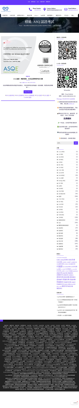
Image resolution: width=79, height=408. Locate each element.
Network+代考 (56, 355)
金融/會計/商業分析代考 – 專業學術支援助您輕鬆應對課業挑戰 (29, 389)
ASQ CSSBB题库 (25, 348)
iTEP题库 (48, 353)
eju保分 (60, 185)
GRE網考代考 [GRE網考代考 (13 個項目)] (74, 262)
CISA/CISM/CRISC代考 (38, 327)
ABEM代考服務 (49, 365)
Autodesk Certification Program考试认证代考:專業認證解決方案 (53, 376)
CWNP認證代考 (32, 345)
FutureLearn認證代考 (48, 361)
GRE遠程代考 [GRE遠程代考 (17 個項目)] (71, 264)
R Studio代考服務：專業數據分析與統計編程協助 (65, 387)
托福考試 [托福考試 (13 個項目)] (66, 284)
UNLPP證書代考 (66, 330)
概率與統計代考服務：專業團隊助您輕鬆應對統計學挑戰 (41, 384)
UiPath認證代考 (74, 334)
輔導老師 (33, 1)
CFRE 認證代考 (19, 362)
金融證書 (61, 246)
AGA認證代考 (73, 361)
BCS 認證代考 (65, 364)
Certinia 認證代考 (48, 362)
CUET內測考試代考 (39, 347)
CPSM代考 (8, 356)
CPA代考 (58, 331)
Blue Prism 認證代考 (8, 364)
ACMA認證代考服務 (62, 367)
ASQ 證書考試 (20, 95)
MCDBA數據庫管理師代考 (42, 333)
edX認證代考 (65, 361)
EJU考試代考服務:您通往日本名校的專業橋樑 (64, 375)
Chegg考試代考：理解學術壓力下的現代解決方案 (41, 375)
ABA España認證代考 (17, 359)
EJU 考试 (61, 183)
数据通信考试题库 (71, 348)
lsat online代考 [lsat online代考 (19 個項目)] (67, 266)
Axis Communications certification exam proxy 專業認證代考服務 (30, 365)
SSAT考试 (61, 212)
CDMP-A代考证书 (34, 355)
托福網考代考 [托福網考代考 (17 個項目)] (60, 284)
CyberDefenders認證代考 (69, 337)
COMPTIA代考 (29, 328)
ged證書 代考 (52, 333)
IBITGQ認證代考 (30, 342)
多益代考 (29, 15)
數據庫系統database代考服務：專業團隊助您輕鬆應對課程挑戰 (36, 381)
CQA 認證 (39, 95)
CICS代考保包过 (44, 356)
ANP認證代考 (7, 361)
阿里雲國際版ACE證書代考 (70, 336)
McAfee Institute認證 (49, 342)
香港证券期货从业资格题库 (71, 350)
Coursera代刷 (36, 356)
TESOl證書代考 (50, 330)
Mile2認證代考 (43, 341)
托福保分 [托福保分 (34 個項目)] (60, 282)
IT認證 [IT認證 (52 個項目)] (60, 266)
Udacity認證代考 (38, 361)
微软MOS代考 (56, 327)
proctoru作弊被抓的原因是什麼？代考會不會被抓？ (67, 301)
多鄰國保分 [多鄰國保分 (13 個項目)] (71, 275)
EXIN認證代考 (74, 341)
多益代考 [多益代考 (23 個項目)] (59, 273)
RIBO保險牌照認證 (7, 336)
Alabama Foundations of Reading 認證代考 (33, 362)
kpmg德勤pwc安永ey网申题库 (57, 350)
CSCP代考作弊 (70, 356)
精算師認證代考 (31, 333)
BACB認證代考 (72, 364)
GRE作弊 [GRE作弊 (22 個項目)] (59, 262)
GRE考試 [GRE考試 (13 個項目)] (66, 264)
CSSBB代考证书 (11, 355)
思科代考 (5, 327)
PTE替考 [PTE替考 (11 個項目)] (66, 271)
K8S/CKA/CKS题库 (22, 350)
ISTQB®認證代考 (50, 359)
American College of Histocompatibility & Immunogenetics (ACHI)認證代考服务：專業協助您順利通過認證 (51, 369)
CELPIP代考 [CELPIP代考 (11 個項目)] (59, 257)
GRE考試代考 (62, 193)
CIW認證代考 (6, 331)
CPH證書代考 (31, 336)
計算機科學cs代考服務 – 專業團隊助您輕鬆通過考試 (39, 379)
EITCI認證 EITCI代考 (23, 339)
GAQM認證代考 (21, 344)
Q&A (38, 1)
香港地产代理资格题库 (35, 351)
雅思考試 (61, 249)
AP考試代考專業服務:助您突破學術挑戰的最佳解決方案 (64, 372)
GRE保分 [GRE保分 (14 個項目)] (64, 262)
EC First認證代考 (24, 345)
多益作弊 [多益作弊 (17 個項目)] (64, 273)
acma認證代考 (67, 333)
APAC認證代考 (57, 361)
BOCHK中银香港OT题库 (23, 351)
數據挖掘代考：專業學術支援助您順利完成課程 (38, 386)
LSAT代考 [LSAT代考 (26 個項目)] (74, 266)
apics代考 (75, 331)
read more (28, 92)
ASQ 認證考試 (10, 95)
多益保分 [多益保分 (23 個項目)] (70, 273)
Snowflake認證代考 (63, 358)
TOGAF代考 (7, 328)
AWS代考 (63, 327)
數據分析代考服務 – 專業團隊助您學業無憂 (65, 384)
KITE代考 (21, 337)
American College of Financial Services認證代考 (15, 369)
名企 (60, 222)
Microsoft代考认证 (53, 358)
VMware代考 (65, 328)
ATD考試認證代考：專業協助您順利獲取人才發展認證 (55, 373)
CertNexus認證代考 (12, 342)
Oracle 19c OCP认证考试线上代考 (23, 353)
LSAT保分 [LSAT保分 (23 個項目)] (68, 269)
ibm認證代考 (52, 331)
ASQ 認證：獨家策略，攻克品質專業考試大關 (28, 79)
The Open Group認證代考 (59, 344)
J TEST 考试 (61, 199)
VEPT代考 (15, 337)
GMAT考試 (61, 191)
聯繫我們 (48, 1)
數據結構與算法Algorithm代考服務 (13, 381)
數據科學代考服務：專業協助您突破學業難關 (15, 384)
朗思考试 (61, 235)
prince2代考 (14, 328)
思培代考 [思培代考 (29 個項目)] (60, 277)
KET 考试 (61, 201)
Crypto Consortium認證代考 (10, 344)
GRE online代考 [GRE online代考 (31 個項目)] (62, 260)
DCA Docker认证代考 (17, 358)
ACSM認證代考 (8, 370)
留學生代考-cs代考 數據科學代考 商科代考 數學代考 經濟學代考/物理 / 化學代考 (23, 378)
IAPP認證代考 (49, 339)
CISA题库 (14, 350)
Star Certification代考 (71, 344)
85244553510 (66, 99)
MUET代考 (32, 358)
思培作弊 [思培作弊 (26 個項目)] (66, 277)
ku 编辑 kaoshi (24, 82)
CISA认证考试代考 (58, 351)
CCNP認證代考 (29, 334)
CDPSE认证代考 (63, 353)
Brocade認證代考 (70, 362)
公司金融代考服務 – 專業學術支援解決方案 (55, 389)
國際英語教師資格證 (64, 225)
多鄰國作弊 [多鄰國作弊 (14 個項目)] (65, 275)
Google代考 (38, 337)
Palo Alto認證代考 (9, 347)
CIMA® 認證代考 (10, 362)
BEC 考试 (61, 164)
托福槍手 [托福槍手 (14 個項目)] (73, 282)
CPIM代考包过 (42, 355)
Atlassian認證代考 (19, 367)
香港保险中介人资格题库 (10, 351)
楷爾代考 (75, 327)
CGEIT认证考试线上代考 (47, 351)
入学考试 (61, 217)
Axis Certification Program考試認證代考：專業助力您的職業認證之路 (59, 378)
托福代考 (4, 15)
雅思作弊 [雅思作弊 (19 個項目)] (70, 286)
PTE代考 (61, 207)
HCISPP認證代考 (58, 337)
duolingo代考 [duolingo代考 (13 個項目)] (64, 257)
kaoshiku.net (71, 103)
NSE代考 (30, 356)
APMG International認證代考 (63, 341)
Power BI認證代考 (53, 356)
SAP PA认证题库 (62, 348)
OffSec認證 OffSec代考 (12, 339)
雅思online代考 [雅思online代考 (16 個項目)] (71, 284)
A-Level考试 (61, 151)
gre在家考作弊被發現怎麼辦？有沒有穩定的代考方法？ (67, 306)
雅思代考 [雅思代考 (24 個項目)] (65, 286)
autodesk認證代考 (14, 331)
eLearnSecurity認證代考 (59, 339)
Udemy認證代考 (30, 361)
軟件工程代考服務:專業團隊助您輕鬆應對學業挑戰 (63, 383)
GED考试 (61, 188)
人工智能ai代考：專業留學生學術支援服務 (41, 383)
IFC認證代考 (23, 336)
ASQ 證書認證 (30, 95)
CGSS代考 (62, 355)
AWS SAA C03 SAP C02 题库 (37, 348)
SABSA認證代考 (51, 341)
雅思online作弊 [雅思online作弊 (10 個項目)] (59, 286)
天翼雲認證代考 (61, 347)
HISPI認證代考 (21, 342)
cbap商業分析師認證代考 (57, 336)
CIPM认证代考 (7, 358)
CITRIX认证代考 (50, 328)
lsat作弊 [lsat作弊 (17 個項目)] (59, 269)
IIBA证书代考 (21, 328)
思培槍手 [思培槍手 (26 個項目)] (59, 279)
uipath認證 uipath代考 (21, 333)
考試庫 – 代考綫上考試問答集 (43, 372)
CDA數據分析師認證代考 (51, 347)
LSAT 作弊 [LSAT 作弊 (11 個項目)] (63, 269)
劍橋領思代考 (47, 336)
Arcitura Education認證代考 (9, 372)
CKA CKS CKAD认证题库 (51, 348)
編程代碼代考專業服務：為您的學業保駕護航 (62, 379)
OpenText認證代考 (69, 345)
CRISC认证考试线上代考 (9, 353)
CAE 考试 (61, 167)
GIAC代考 (69, 331)
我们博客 (74, 15)
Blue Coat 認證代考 (28, 364)
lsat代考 (43, 15)
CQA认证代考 (25, 355)
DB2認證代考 (60, 333)
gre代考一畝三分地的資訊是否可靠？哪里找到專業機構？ (67, 311)
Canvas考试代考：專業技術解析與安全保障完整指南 (17, 375)
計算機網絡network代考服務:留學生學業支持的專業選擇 (17, 383)
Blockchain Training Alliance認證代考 (63, 342)
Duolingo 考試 (62, 180)
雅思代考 (58, 15)
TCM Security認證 (40, 344)
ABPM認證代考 (71, 367)
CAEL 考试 (61, 170)
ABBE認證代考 (15, 361)
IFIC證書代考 (8, 337)
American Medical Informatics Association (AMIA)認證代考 (35, 370)
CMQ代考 (38, 358)
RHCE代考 (15, 327)
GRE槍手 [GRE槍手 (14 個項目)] (69, 262)
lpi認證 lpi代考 (12, 333)
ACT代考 (47, 325)
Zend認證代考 (5, 334)
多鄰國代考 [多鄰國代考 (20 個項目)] (60, 275)
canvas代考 (61, 172)
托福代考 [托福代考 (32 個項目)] (66, 279)
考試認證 (61, 238)
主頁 (29, 1)
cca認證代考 (30, 331)
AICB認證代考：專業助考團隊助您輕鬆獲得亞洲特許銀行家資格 (27, 373)
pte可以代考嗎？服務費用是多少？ (66, 296)
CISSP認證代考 (21, 334)
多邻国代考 (23, 325)
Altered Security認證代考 (47, 337)
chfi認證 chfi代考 (44, 334)
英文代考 (61, 241)
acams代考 (63, 331)
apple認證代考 (22, 331)
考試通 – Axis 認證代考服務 (65, 315)
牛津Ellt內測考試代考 (29, 347)
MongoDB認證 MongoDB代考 (56, 334)
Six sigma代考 (30, 330)
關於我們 (42, 1)
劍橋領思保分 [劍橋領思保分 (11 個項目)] (75, 271)
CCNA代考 (36, 334)
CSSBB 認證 (27, 97)
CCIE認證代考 (13, 334)
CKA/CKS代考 (28, 327)
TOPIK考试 (61, 214)
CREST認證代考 (69, 339)
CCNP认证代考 (55, 353)
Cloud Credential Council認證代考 (37, 339)
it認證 (60, 196)
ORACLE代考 (72, 328)
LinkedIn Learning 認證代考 (69, 359)
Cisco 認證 (61, 178)
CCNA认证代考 (36, 353)
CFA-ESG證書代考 (71, 347)
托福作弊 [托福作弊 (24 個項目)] (73, 279)
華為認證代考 (8, 348)
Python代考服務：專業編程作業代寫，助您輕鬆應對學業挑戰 (39, 387)
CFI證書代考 (74, 330)
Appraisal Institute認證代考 (69, 370)
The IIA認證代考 (49, 344)
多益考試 (61, 228)
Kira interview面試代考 (30, 337)
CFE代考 (19, 355)
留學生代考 (20, 15)
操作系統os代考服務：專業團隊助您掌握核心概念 (63, 381)
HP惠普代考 (36, 328)
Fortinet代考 (6, 330)
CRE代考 (68, 355)
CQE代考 (4, 355)
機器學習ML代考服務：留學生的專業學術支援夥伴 (14, 386)
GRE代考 (12, 15)
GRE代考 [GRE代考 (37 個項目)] (71, 260)
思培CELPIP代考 (39, 336)
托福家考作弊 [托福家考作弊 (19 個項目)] (67, 282)
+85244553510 (37, 10)
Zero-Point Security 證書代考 (12, 345)
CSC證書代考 (16, 336)
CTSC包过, (25, 358)
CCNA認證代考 (72, 358)
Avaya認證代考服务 (9, 367)
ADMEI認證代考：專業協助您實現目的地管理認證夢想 (25, 376)
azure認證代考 (37, 331)
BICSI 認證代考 (37, 364)
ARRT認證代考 (53, 370)
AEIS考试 (61, 159)
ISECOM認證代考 (30, 344)
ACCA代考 (35, 325)
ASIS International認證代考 (33, 341)
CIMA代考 (23, 330)
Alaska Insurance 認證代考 (9, 365)
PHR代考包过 (45, 358)
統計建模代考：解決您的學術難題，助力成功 (13, 387)
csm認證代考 (44, 331)
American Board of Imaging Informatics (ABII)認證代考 (44, 367)
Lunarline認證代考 (39, 342)
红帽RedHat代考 (48, 327)
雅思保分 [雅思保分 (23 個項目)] (59, 288)
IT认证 (66, 15)
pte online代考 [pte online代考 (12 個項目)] (74, 269)
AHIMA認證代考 (17, 370)
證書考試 (28, 76)
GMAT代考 (41, 325)
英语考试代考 (8, 359)
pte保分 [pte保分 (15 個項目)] (63, 271)
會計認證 (61, 233)
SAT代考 (53, 325)
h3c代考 (10, 327)
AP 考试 (60, 162)
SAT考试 (61, 209)
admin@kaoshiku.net (73, 10)
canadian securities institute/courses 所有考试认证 (34, 359)
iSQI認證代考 (58, 359)
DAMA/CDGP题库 (32, 350)
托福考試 (61, 230)
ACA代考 (17, 330)
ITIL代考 (22, 327)
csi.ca (35, 15)
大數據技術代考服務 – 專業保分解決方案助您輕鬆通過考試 (64, 386)
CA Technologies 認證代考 (59, 362)
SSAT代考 (73, 325)
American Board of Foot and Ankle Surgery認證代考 (65, 365)
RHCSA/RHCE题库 (6, 350)
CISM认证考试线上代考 (69, 351)
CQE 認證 (46, 95)
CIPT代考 (49, 355)
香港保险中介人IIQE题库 (43, 350)
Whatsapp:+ (60, 99)
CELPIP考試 (61, 175)
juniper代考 (4, 333)
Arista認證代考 (27, 367)
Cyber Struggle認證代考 (20, 341)
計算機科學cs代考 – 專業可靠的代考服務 (16, 379)
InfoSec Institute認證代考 (8, 341)
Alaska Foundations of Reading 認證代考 (51, 364)
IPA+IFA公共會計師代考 (40, 330)
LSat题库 (43, 353)
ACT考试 (61, 154)
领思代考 (60, 370)
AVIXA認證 (22, 361)
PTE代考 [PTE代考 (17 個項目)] (59, 271)
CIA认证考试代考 (73, 353)
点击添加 (72, 99)
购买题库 (49, 15)
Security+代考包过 (16, 356)
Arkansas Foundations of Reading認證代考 (26, 372)
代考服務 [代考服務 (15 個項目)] (70, 271)
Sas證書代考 (58, 330)
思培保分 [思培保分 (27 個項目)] (72, 277)
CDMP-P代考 (75, 355)
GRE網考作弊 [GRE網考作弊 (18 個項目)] (60, 264)
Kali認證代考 (41, 345)
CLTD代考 (24, 356)
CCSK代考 (69, 327)
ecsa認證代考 (75, 333)
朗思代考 (68, 325)
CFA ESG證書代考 (16, 348)
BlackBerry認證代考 (18, 364)
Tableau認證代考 (62, 356)
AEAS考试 (61, 157)
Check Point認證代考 (49, 345)
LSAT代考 (61, 204)
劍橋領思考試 (62, 220)
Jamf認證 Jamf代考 (60, 345)
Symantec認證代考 (18, 347)
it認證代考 (43, 328)
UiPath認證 (66, 334)
